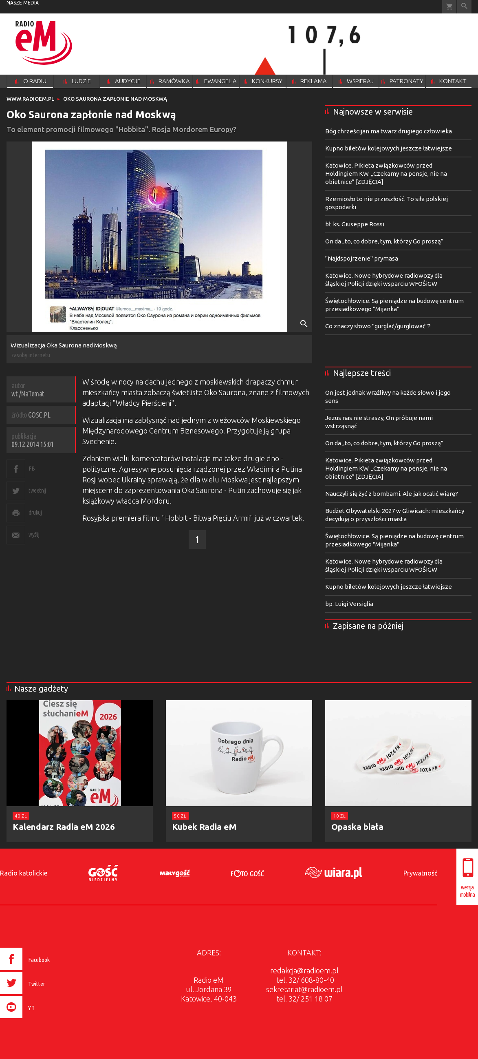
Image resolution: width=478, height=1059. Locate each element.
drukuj (35, 512)
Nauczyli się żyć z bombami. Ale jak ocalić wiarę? (391, 493)
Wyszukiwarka (464, 6)
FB (32, 468)
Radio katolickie (23, 873)
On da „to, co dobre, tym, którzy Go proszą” (384, 241)
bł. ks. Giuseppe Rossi (354, 224)
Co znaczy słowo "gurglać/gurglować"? (378, 326)
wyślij (34, 534)
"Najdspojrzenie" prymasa (361, 258)
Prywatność (420, 873)
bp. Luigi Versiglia (349, 603)
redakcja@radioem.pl (304, 970)
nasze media (23, 2)
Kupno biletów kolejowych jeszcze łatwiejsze (388, 148)
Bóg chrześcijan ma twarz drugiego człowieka (388, 131)
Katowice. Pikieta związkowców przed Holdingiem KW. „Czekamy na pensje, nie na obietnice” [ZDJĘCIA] (386, 173)
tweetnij (37, 490)
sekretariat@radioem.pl (304, 989)
